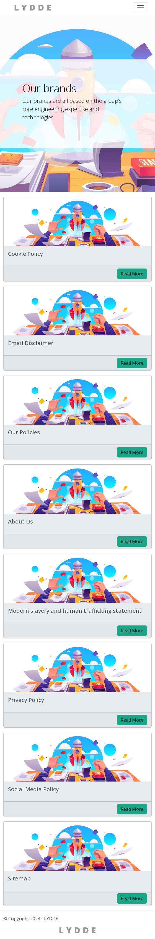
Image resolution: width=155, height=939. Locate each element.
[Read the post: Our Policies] (77, 400)
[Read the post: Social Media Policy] (77, 757)
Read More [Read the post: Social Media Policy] (132, 809)
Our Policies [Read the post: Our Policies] (24, 432)
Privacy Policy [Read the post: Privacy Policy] (26, 700)
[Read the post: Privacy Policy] (77, 667)
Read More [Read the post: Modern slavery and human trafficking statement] (132, 631)
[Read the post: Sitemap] (77, 846)
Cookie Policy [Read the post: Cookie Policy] (25, 253)
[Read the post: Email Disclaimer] (77, 310)
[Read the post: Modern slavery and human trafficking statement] (77, 578)
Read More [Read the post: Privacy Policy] (132, 720)
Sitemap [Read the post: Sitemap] (19, 878)
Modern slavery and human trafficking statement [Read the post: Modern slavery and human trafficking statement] (75, 610)
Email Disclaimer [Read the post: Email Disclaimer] (30, 343)
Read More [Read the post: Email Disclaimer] (132, 363)
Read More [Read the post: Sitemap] (132, 898)
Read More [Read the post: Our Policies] (132, 452)
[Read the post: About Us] (77, 489)
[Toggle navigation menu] (140, 7)
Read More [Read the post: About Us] (132, 541)
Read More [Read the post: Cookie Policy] (132, 274)
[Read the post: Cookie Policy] (77, 221)
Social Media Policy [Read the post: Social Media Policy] (33, 789)
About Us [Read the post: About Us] (20, 521)
